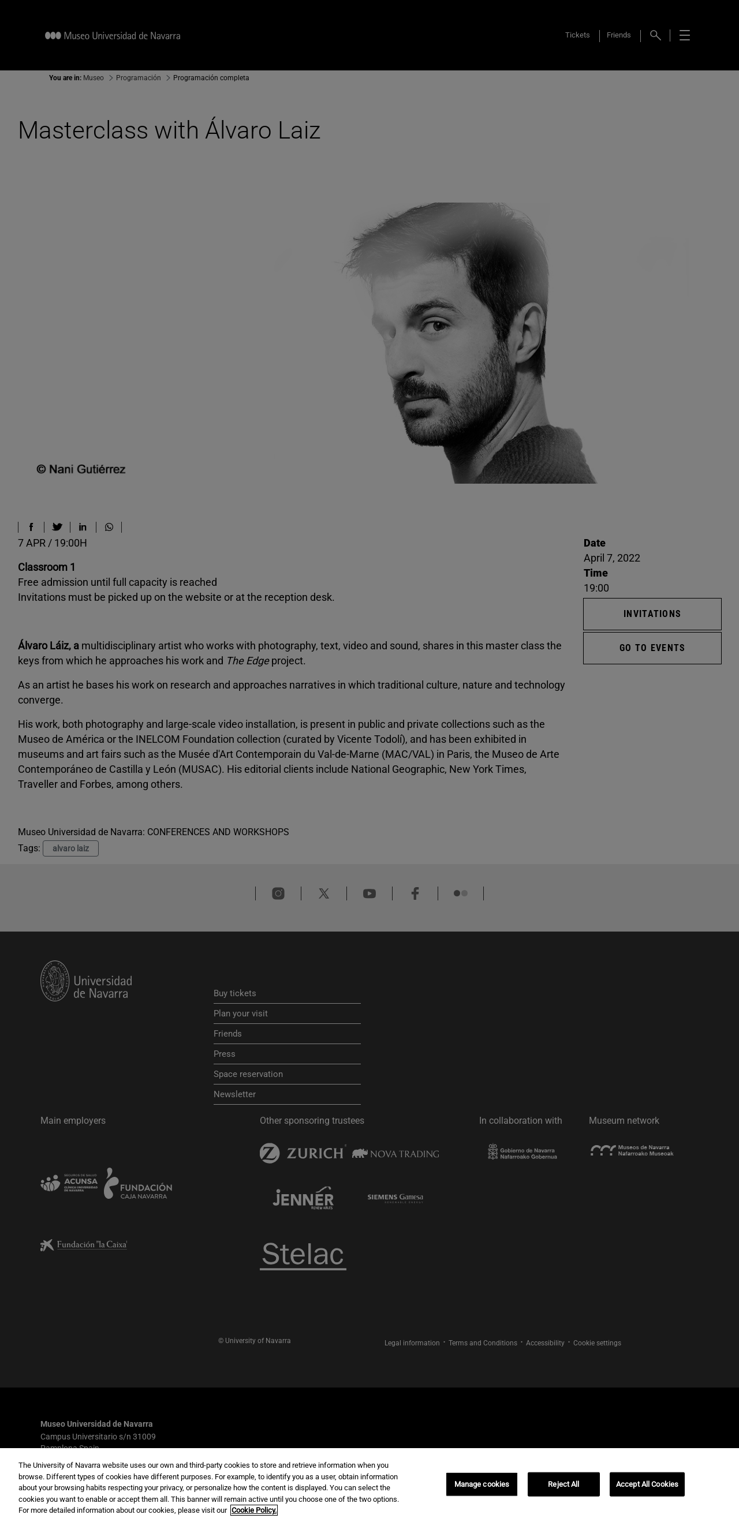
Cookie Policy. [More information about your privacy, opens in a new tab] (254, 1510)
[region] (369, 1485)
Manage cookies (482, 1484)
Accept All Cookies (647, 1484)
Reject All (563, 1484)
